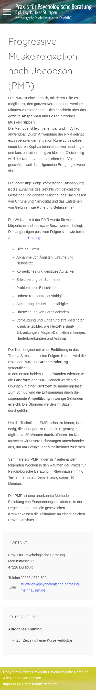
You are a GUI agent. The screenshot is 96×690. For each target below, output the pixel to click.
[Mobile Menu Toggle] (7, 12)
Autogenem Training (24, 238)
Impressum (12, 684)
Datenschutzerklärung (39, 684)
